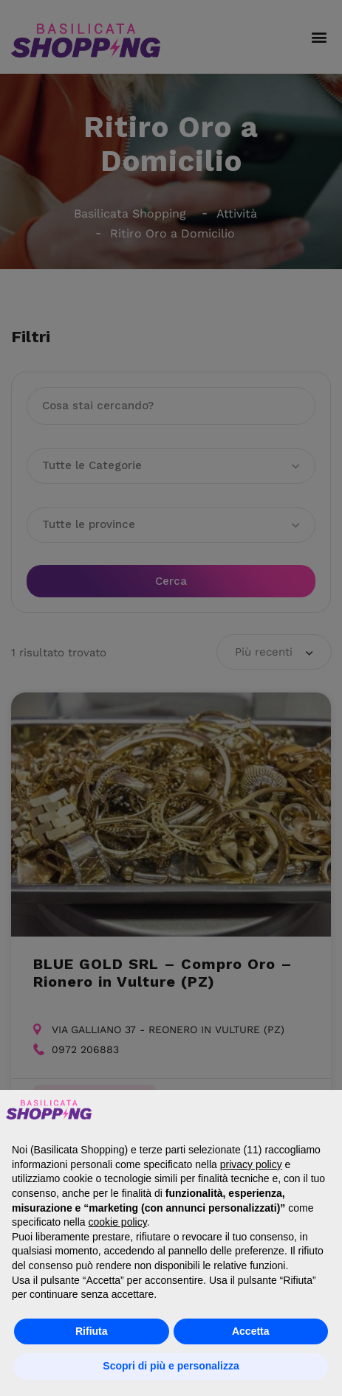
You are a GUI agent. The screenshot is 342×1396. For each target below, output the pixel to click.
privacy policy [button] (251, 1164)
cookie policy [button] (118, 1222)
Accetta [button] (251, 1331)
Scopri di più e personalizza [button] (171, 1366)
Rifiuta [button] (91, 1331)
